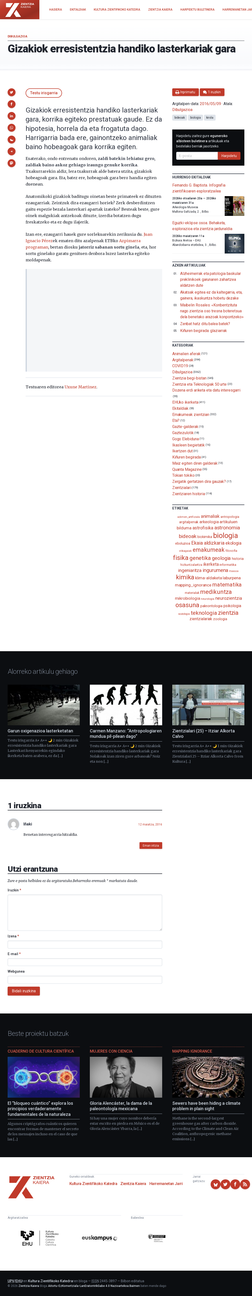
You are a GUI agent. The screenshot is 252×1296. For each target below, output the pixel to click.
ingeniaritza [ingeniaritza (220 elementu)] (190, 570)
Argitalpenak (182, 359)
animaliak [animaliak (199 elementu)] (210, 516)
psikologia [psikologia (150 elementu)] (232, 605)
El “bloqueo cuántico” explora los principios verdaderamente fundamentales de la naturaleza (40, 1109)
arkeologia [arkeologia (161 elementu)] (209, 521)
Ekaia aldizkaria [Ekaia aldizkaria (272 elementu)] (207, 543)
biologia (195, 117)
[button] (12, 92)
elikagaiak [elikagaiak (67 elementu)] (185, 551)
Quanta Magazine (187, 469)
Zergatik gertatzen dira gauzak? (199, 481)
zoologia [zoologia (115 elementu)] (220, 619)
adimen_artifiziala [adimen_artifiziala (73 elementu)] (188, 517)
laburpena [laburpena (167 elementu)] (231, 577)
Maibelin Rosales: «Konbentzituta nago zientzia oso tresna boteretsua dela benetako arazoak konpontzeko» (212, 311)
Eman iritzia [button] (151, 845)
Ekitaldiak (180, 408)
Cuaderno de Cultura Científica (41, 1051)
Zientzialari (181, 487)
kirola (210, 117)
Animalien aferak (186, 353)
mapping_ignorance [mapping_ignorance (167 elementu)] (193, 585)
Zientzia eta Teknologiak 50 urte (199, 384)
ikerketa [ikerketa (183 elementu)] (211, 564)
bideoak (179, 117)
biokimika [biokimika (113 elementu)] (204, 537)
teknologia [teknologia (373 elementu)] (204, 613)
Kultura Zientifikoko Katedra (93, 1183)
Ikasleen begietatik (188, 445)
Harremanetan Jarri (166, 1183)
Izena (13, 936)
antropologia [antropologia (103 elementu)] (229, 517)
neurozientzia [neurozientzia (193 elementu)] (228, 598)
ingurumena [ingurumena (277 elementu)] (215, 570)
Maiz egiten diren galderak (195, 463)
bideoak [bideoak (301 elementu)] (187, 536)
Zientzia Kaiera (133, 1183)
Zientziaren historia (188, 493)
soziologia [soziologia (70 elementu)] (184, 614)
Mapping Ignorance (192, 1051)
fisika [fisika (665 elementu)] (181, 557)
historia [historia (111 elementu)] (237, 559)
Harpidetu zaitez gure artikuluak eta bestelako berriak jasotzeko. (202, 141)
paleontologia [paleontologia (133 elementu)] (211, 606)
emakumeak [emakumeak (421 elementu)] (208, 549)
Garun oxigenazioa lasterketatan (40, 730)
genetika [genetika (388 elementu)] (200, 558)
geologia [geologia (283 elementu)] (221, 558)
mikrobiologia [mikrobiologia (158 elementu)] (187, 598)
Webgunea (16, 971)
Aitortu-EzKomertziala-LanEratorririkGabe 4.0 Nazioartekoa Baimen (94, 1286)
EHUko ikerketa (185, 402)
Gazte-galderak (185, 426)
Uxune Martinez (80, 386)
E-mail (14, 954)
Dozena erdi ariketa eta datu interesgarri (206, 390)
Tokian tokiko (183, 475)
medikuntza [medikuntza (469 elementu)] (216, 591)
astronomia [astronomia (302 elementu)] (227, 527)
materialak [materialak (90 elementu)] (192, 593)
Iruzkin (14, 890)
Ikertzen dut (182, 451)
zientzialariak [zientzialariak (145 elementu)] (200, 618)
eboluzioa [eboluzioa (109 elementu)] (182, 543)
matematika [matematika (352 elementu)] (227, 584)
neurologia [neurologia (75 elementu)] (207, 599)
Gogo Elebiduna (185, 439)
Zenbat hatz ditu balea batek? (205, 323)
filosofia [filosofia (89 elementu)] (231, 551)
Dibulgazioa (17, 36)
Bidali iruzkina (24, 991)
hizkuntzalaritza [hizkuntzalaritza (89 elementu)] (191, 565)
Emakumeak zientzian (190, 414)
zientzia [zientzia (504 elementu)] (228, 612)
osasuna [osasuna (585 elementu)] (187, 605)
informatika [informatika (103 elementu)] (228, 565)
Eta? (176, 420)
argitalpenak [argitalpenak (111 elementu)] (188, 522)
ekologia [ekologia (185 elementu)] (233, 543)
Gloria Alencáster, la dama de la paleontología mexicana (121, 1106)
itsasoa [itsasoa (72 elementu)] (233, 571)
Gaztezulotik (183, 432)
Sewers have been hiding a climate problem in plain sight (206, 1106)
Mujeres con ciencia (111, 1051)
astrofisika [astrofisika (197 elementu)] (202, 527)
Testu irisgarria (44, 93)
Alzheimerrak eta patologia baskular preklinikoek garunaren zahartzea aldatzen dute (210, 279)
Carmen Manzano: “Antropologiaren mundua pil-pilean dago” (126, 733)
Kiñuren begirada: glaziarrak (203, 330)
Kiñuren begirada (186, 457)
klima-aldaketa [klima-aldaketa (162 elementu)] (208, 577)
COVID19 (180, 366)
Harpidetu (229, 156)
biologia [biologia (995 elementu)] (225, 535)
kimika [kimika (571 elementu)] (185, 577)
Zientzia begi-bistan (189, 378)
